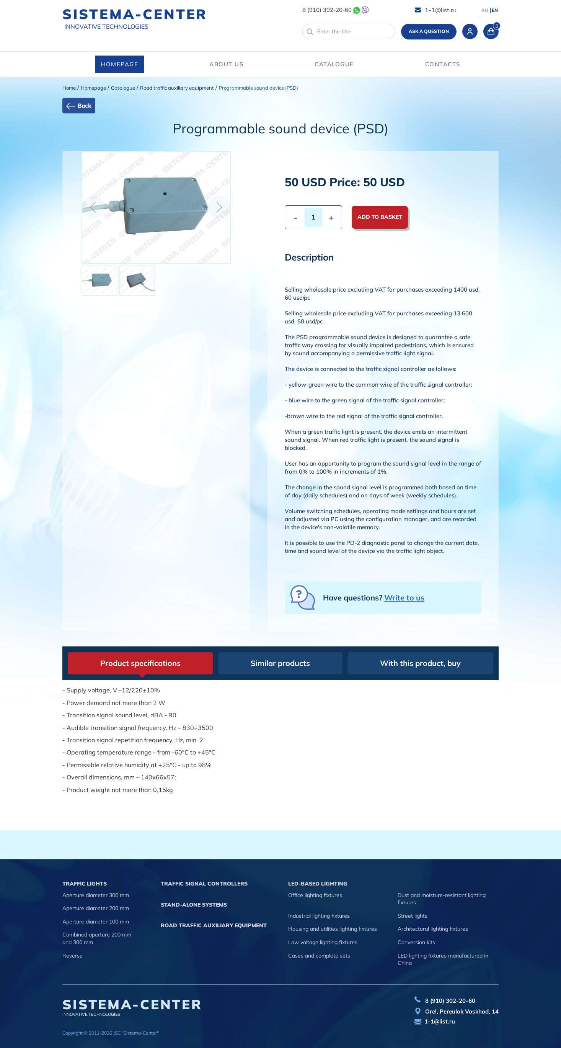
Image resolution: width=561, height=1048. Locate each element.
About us (226, 64)
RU (484, 10)
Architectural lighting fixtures (433, 928)
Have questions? (373, 597)
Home (69, 88)
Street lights (412, 915)
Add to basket (379, 216)
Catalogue (334, 64)
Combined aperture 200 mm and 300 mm (96, 938)
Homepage (119, 64)
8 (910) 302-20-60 (327, 9)
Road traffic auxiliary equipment (177, 88)
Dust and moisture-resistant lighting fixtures (442, 899)
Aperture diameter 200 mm (95, 908)
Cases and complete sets (319, 955)
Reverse (72, 955)
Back (84, 105)
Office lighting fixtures (315, 895)
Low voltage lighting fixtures (322, 942)
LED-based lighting (317, 883)
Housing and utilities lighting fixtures (332, 928)
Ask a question (429, 31)
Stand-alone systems (194, 904)
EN (495, 10)
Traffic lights (84, 883)
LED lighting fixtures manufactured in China (443, 959)
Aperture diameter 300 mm (95, 895)
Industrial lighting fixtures (319, 915)
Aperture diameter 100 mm (95, 921)
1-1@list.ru (441, 10)
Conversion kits (416, 942)
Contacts (442, 64)
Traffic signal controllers (204, 883)
